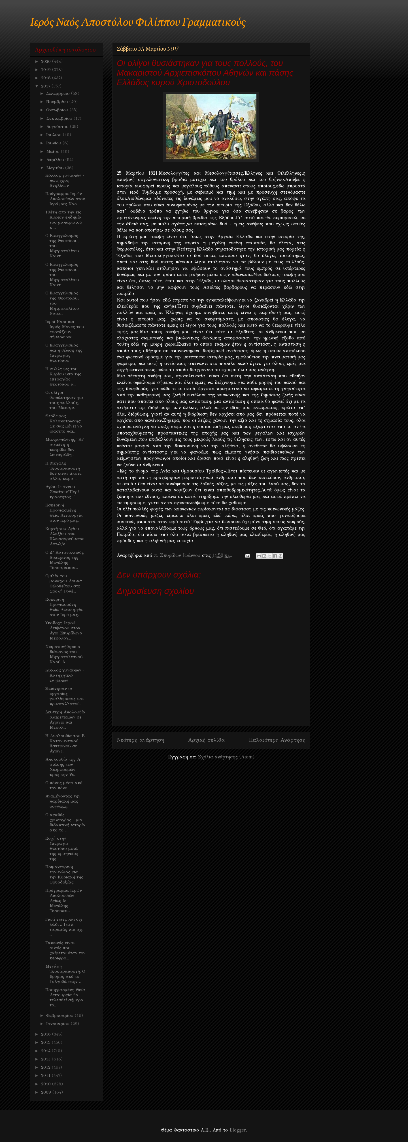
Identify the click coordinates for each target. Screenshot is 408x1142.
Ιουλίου (54, 134)
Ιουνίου (54, 143)
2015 (46, 1042)
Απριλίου (55, 159)
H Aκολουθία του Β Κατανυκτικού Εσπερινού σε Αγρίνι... (65, 743)
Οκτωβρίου (58, 109)
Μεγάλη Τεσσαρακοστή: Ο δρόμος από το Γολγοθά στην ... (65, 974)
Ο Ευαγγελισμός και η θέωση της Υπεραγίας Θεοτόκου (63, 353)
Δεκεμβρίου (58, 93)
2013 (46, 1059)
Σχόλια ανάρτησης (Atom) (226, 757)
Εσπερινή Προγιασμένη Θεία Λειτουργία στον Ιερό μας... (64, 512)
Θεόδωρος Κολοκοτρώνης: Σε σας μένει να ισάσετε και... (63, 423)
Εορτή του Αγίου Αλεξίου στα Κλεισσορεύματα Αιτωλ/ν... (64, 536)
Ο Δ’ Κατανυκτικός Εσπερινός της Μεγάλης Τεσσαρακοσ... (64, 560)
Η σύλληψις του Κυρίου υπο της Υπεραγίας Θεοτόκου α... (63, 376)
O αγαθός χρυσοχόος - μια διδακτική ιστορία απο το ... (65, 822)
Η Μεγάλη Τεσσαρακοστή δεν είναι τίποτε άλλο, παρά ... (63, 471)
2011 (46, 1075)
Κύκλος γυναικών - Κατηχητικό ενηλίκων (64, 675)
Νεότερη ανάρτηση (140, 740)
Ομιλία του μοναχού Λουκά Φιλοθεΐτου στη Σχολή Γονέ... (63, 583)
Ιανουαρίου (58, 1023)
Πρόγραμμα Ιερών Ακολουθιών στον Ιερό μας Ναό (65, 198)
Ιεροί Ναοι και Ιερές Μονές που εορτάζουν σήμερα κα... (64, 329)
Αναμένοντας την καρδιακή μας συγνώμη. (62, 801)
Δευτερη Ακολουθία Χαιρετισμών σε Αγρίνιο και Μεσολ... (65, 719)
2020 (46, 61)
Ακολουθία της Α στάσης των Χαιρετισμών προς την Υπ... (62, 767)
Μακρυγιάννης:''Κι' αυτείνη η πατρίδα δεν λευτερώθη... (64, 447)
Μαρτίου (55, 167)
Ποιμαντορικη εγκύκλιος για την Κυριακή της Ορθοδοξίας (64, 874)
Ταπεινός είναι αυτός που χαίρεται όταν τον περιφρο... (65, 950)
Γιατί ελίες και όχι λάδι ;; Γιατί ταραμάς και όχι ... (63, 927)
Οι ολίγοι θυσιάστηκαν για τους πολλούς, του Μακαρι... (64, 400)
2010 (46, 1084)
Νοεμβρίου (57, 101)
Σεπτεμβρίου (60, 118)
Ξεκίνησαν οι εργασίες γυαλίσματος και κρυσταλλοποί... (64, 696)
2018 (46, 77)
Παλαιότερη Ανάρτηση (277, 740)
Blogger (238, 1130)
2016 (46, 1034)
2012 (46, 1067)
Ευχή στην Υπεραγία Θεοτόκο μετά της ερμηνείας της (61, 848)
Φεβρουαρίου (60, 1015)
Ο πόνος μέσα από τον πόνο (63, 785)
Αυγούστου (58, 126)
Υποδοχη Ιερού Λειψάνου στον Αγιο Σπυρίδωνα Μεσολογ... (63, 630)
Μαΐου (53, 151)
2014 (46, 1050)
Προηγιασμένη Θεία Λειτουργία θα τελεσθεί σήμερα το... (65, 997)
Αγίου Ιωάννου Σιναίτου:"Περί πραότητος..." (62, 491)
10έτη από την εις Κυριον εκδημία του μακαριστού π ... (63, 219)
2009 (46, 1092)
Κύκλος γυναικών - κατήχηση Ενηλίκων (64, 180)
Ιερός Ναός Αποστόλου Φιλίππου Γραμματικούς (138, 23)
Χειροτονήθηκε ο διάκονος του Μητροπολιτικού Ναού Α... (64, 654)
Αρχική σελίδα (206, 740)
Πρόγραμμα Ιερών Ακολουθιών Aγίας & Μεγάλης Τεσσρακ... (63, 900)
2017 (46, 86)
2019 (46, 69)
